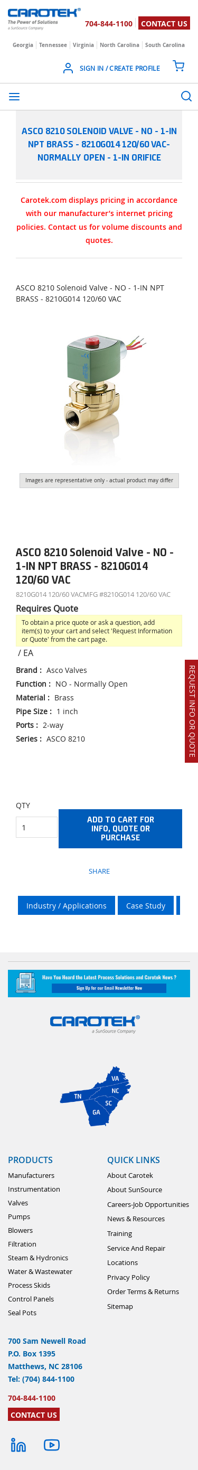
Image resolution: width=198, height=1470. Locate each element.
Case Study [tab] (145, 906)
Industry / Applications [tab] (66, 906)
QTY (23, 805)
